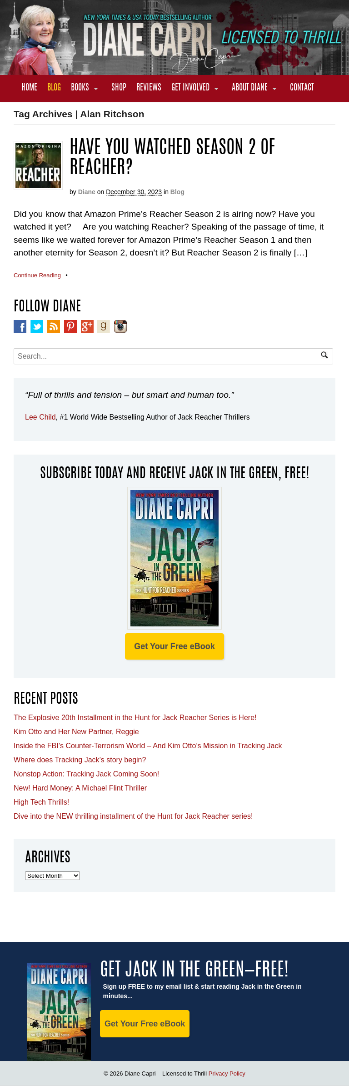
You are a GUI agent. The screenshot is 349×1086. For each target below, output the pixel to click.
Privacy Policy (227, 1073)
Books (80, 88)
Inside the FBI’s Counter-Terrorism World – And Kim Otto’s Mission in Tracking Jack (148, 746)
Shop (118, 88)
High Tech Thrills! (41, 802)
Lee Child (40, 417)
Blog (54, 88)
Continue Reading (37, 275)
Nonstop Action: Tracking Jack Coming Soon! (86, 774)
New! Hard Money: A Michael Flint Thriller (80, 788)
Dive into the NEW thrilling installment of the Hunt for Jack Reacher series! (133, 816)
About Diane (250, 88)
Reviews (148, 88)
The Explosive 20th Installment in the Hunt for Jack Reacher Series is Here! (135, 717)
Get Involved (190, 88)
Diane (86, 191)
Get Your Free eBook (174, 646)
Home (29, 88)
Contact (302, 88)
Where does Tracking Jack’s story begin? (80, 760)
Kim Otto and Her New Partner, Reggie (76, 732)
